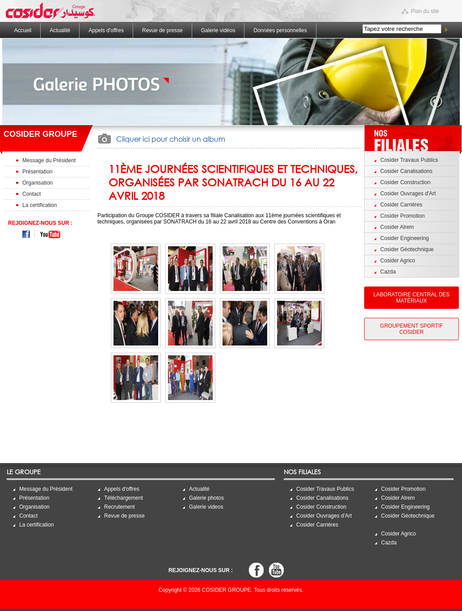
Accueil (23, 30)
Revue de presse (162, 30)
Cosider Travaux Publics (409, 160)
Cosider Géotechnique (406, 249)
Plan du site (425, 11)
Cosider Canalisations (406, 171)
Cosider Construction (405, 182)
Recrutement (119, 507)
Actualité (60, 30)
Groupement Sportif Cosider (411, 329)
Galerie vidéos (218, 30)
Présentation (37, 172)
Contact (31, 194)
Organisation (37, 183)
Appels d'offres (106, 30)
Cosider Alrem (397, 227)
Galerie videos (206, 507)
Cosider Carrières (401, 205)
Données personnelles (280, 30)
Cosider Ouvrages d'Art (408, 193)
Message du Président (49, 160)
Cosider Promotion (402, 216)
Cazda (388, 272)
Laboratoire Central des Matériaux (411, 297)
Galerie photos (206, 498)
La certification (39, 205)
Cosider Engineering (404, 238)
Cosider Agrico (397, 260)
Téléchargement (123, 498)
